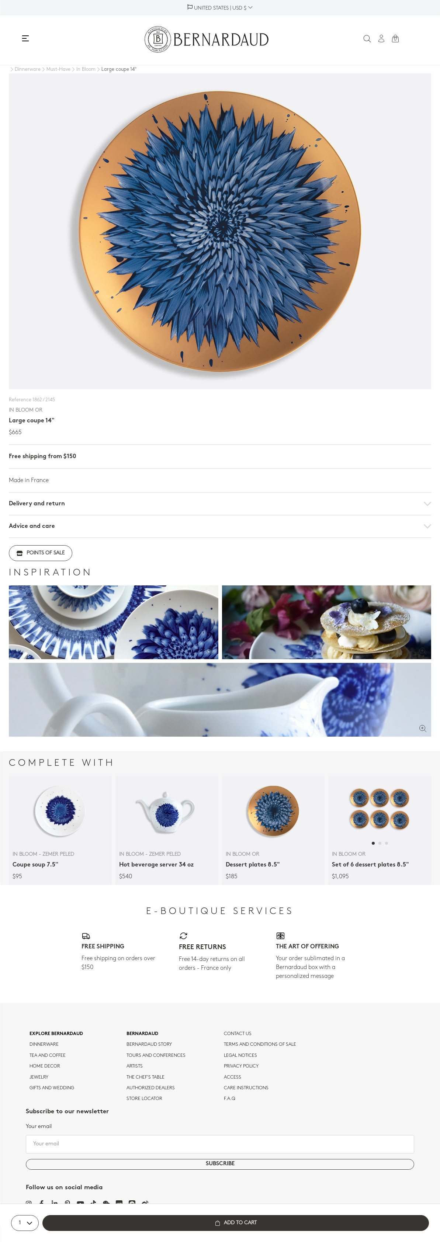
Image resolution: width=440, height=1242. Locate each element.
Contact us (238, 1034)
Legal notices (240, 1056)
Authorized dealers (151, 1088)
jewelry (39, 1077)
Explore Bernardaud (56, 1034)
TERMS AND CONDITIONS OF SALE (260, 1044)
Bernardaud (142, 1034)
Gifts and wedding (52, 1088)
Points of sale (41, 553)
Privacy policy (241, 1066)
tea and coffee (48, 1056)
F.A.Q (229, 1099)
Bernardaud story (149, 1044)
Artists (135, 1066)
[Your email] (220, 1144)
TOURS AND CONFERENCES (156, 1056)
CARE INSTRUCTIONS (246, 1088)
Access (232, 1077)
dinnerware (44, 1044)
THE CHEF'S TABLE (145, 1077)
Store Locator (144, 1099)
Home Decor (45, 1066)
